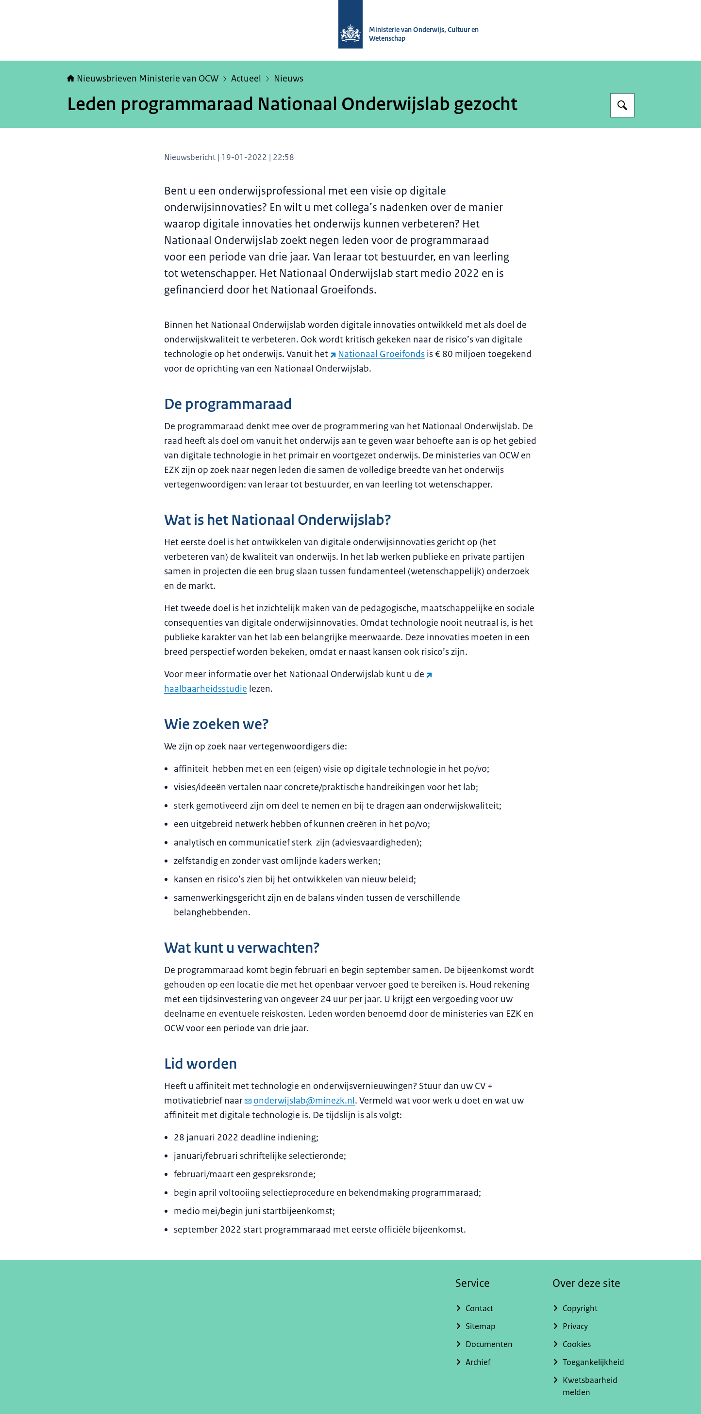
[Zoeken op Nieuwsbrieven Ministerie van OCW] (622, 105)
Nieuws (288, 78)
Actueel (246, 78)
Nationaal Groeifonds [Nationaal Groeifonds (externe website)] (377, 354)
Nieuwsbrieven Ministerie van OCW (142, 78)
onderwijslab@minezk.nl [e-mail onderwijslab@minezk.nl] (300, 1100)
